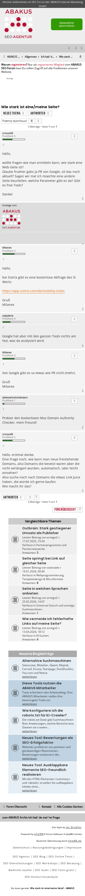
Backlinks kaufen (20, 870)
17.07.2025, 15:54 (33, 541)
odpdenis (7, 315)
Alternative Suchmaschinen (46, 660)
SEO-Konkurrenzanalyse (41, 876)
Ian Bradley (74, 827)
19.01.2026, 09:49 (33, 571)
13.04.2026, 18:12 (33, 632)
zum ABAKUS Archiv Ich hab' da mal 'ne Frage (31, 817)
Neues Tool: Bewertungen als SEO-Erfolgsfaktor (47, 740)
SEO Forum (38, 2)
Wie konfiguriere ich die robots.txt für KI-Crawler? (44, 713)
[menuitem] (82, 48)
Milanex (7, 247)
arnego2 (52, 537)
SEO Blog (39, 856)
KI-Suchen (42, 636)
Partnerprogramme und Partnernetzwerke (44, 547)
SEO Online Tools (61, 856)
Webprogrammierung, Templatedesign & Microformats (43, 577)
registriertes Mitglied (51, 64)
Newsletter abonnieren (67, 24)
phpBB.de (75, 840)
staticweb (53, 567)
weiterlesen (29, 677)
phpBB (38, 834)
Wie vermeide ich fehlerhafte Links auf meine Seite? (47, 621)
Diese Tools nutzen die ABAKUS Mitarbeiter (42, 685)
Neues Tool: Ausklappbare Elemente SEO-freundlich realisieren (45, 770)
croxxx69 (7, 133)
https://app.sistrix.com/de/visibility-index (33, 291)
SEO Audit (42, 870)
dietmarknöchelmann (15, 397)
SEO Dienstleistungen (18, 863)
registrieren (18, 64)
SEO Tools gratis (63, 870)
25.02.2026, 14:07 (33, 601)
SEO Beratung (70, 863)
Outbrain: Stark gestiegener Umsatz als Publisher (46, 530)
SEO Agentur (21, 856)
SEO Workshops (47, 863)
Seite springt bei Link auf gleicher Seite (43, 560)
